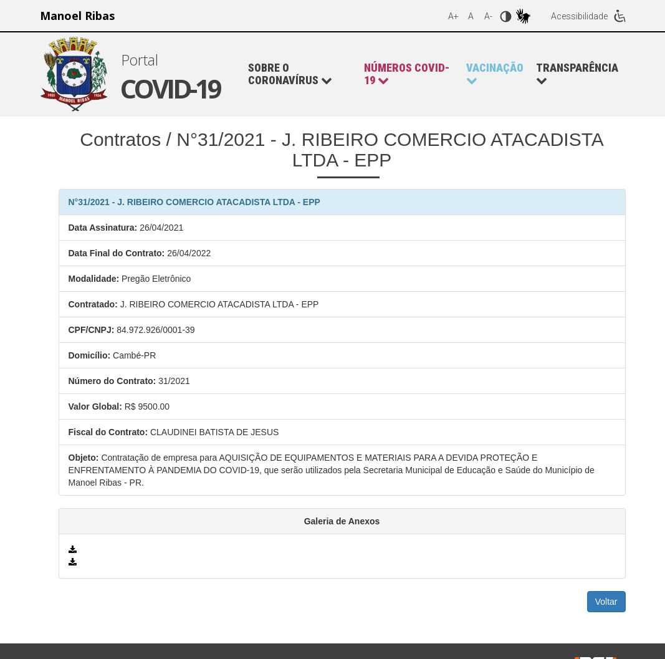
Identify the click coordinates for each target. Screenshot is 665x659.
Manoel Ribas (77, 15)
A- (488, 16)
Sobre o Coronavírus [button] (290, 74)
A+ (453, 16)
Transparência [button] (577, 74)
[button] (409, 74)
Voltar (606, 602)
